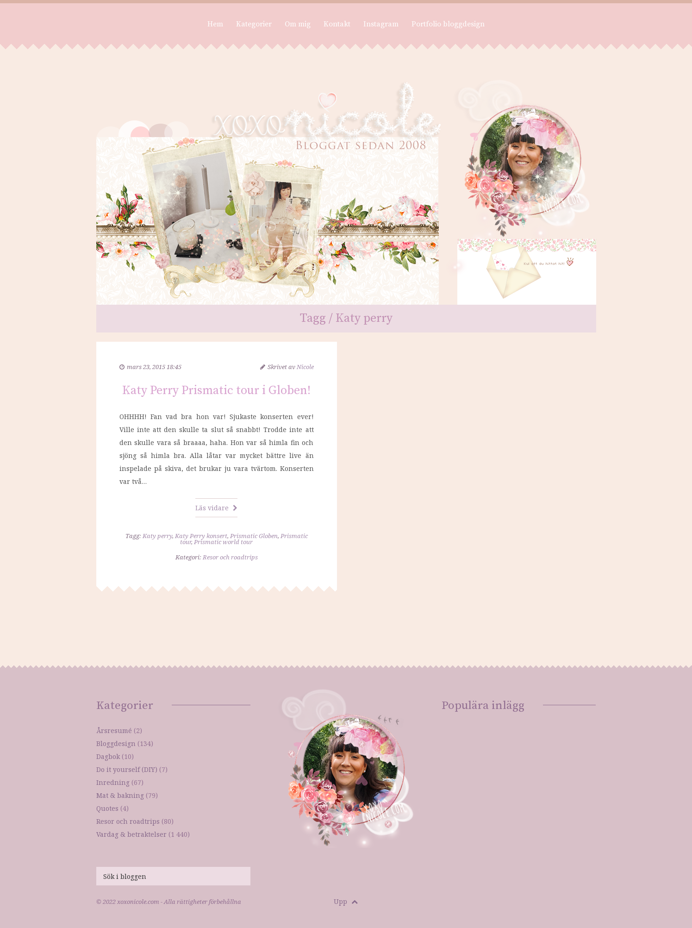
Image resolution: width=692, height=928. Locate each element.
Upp (346, 901)
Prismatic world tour (223, 542)
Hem (215, 24)
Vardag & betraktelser (131, 834)
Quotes (107, 808)
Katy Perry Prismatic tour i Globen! (216, 390)
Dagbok (108, 756)
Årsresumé (114, 730)
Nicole (305, 367)
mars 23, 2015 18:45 (154, 367)
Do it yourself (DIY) (126, 769)
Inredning (113, 782)
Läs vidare (216, 507)
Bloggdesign (116, 743)
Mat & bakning (120, 795)
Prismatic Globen (254, 536)
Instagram (381, 24)
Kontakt (337, 24)
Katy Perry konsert (201, 536)
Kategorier (254, 24)
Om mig (298, 24)
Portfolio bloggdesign (448, 24)
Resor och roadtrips (230, 557)
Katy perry (157, 536)
